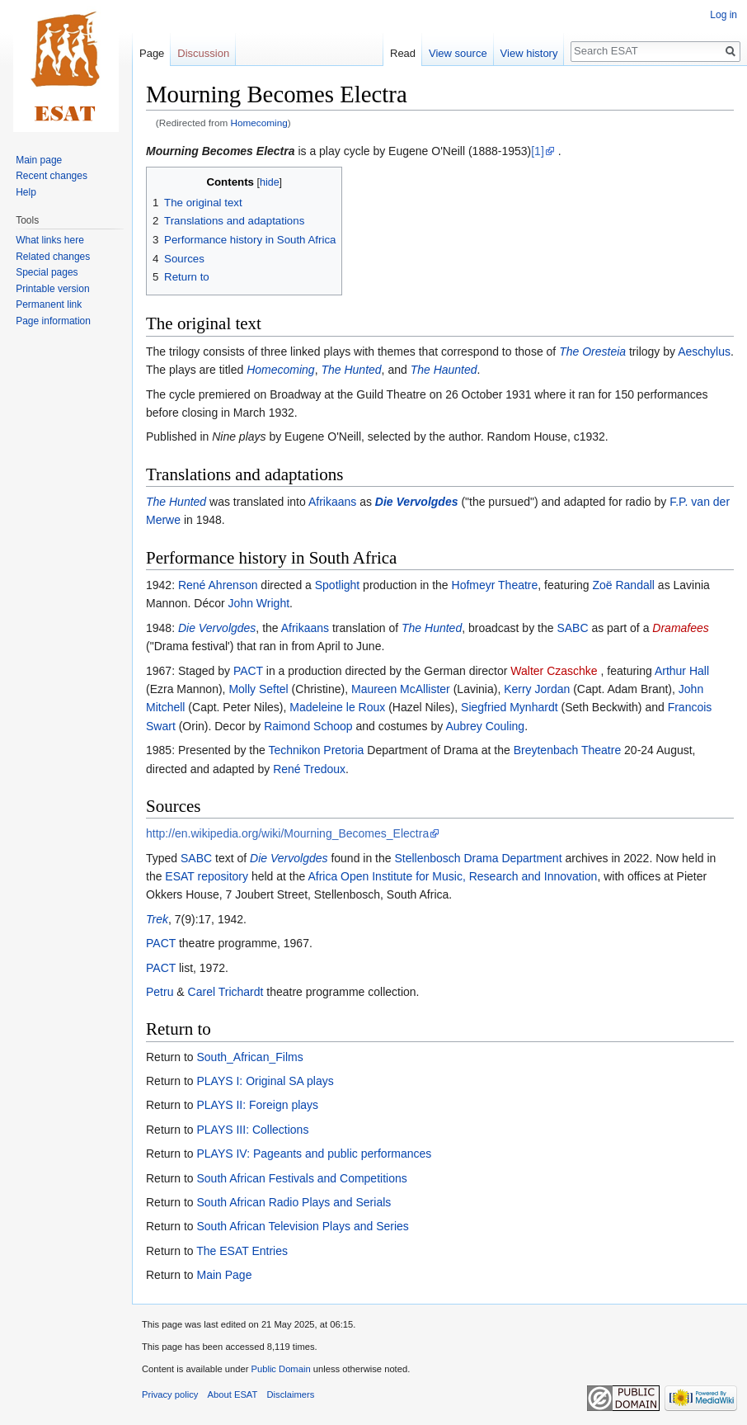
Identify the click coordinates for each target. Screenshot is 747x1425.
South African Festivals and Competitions (301, 1178)
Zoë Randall (623, 585)
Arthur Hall (682, 670)
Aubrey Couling (484, 726)
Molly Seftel (258, 689)
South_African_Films (249, 1057)
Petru (159, 991)
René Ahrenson (218, 585)
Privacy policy (170, 1394)
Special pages (47, 272)
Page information (53, 321)
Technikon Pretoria (316, 750)
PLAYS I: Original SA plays (264, 1081)
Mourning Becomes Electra (220, 151)
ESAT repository (206, 876)
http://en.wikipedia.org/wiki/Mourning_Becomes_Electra (287, 833)
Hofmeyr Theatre (495, 585)
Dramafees (680, 628)
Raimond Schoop (308, 726)
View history (529, 53)
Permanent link (49, 304)
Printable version (52, 289)
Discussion (203, 53)
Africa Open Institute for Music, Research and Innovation (452, 876)
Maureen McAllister (400, 689)
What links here (50, 240)
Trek (157, 919)
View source (458, 53)
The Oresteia (592, 351)
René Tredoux (309, 769)
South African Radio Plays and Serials (293, 1202)
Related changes (53, 256)
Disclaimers (291, 1394)
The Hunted (351, 369)
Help (26, 192)
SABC (572, 628)
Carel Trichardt (226, 991)
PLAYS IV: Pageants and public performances (313, 1153)
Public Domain (280, 1369)
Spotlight (337, 585)
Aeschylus (704, 351)
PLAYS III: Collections (252, 1129)
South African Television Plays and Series (302, 1226)
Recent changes (51, 176)
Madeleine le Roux (337, 707)
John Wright (258, 603)
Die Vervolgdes (416, 501)
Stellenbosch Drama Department (477, 858)
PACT (248, 670)
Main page (39, 160)
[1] (537, 151)
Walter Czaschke (553, 670)
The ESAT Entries (242, 1250)
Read (403, 53)
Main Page (223, 1274)
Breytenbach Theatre (568, 750)
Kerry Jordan (537, 689)
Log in (723, 15)
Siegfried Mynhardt (509, 707)
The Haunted (444, 369)
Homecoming (259, 122)
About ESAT (233, 1394)
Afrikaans (332, 501)
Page (151, 53)
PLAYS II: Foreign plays (257, 1104)
